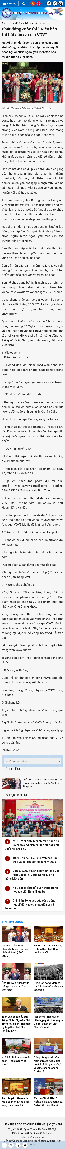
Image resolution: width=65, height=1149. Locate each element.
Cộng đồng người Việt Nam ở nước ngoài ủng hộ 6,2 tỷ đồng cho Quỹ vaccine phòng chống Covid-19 (47, 1064)
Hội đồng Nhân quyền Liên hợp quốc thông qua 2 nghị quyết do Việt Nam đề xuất (48, 1022)
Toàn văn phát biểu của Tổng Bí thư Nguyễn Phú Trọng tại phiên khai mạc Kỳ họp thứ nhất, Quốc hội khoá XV (16, 1023)
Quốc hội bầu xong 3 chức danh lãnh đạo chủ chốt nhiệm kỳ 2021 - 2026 (15, 951)
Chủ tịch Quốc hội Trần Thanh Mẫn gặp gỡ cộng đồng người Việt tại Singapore (42, 783)
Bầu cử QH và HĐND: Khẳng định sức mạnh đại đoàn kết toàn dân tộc (48, 1102)
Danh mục (10, 3)
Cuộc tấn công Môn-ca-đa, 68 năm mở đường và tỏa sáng (48, 986)
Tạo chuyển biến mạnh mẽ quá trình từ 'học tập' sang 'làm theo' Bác (16, 1102)
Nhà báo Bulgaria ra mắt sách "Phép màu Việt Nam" (16, 1061)
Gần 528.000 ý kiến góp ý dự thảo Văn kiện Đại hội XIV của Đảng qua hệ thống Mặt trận (32, 874)
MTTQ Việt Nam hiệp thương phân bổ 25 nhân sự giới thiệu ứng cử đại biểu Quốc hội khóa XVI (32, 844)
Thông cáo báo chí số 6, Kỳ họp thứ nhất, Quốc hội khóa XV (48, 949)
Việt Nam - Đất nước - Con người (30, 23)
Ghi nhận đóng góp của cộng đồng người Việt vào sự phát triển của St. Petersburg (30, 904)
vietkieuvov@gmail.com (30, 485)
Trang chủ (6, 23)
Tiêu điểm (11, 769)
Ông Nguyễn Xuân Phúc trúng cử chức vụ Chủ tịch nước (15, 986)
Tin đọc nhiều (15, 795)
